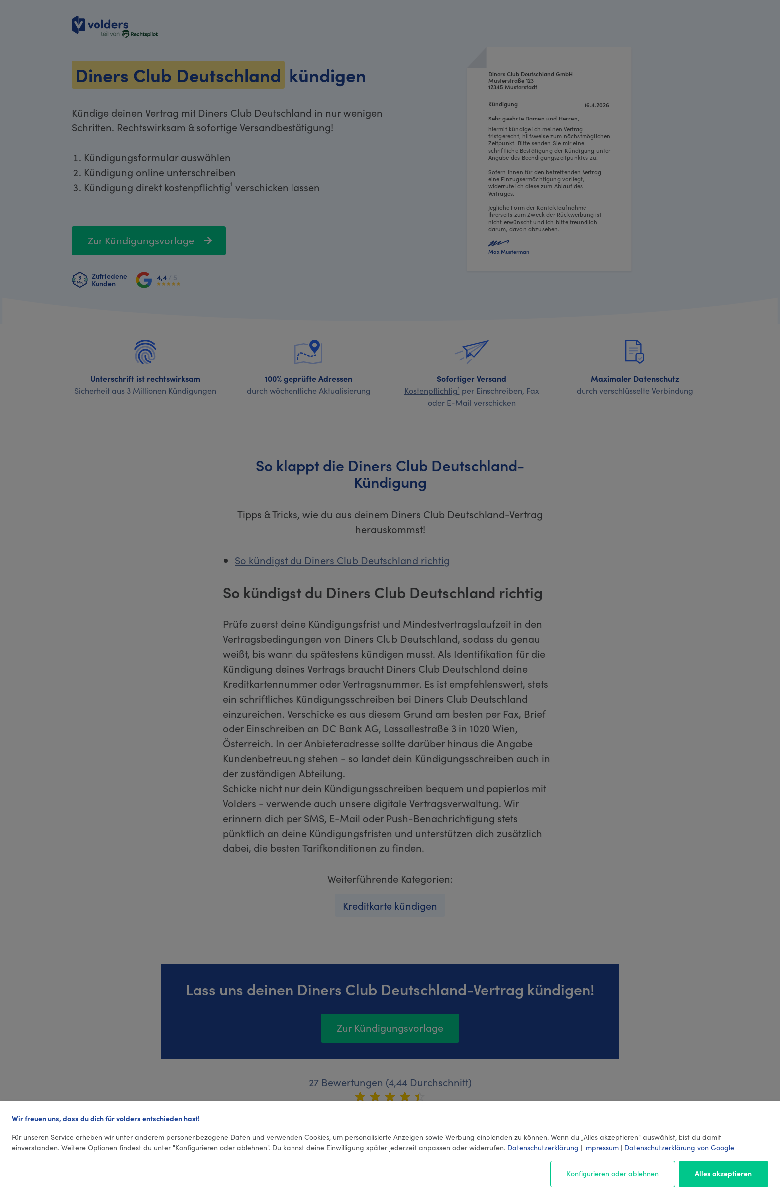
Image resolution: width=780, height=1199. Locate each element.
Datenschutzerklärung (543, 1147)
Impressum (601, 1147)
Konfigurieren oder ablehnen (613, 1173)
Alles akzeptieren (723, 1173)
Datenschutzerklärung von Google (679, 1147)
